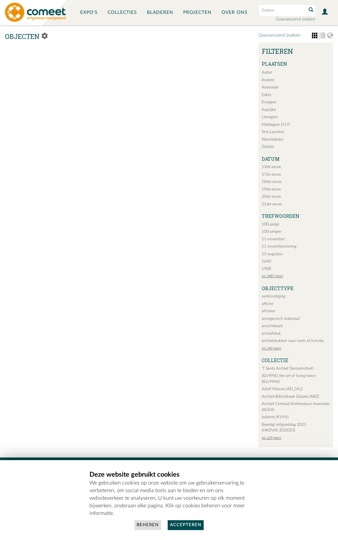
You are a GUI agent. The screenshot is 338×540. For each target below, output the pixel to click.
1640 (266, 261)
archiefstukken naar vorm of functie (292, 341)
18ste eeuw (272, 182)
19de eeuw (271, 189)
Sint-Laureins (273, 132)
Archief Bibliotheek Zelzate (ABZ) (290, 396)
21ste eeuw (272, 204)
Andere (268, 80)
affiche (267, 304)
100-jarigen (272, 231)
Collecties (122, 12)
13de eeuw (271, 167)
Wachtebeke (272, 139)
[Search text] (282, 10)
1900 (266, 269)
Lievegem (270, 117)
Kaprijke (269, 110)
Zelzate (268, 147)
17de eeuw (271, 174)
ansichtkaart (272, 326)
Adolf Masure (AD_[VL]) (282, 389)
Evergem (269, 102)
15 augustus (272, 254)
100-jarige (270, 224)
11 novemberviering (279, 246)
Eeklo (266, 95)
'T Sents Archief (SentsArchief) (287, 368)
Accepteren (185, 525)
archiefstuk (271, 333)
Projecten (197, 12)
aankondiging (273, 296)
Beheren (148, 525)
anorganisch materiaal (281, 319)
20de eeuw (271, 196)
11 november (273, 239)
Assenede (270, 87)
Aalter (267, 72)
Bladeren (160, 12)
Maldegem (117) (276, 124)
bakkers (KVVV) (275, 417)
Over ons (234, 12)
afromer (268, 311)
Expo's (89, 12)
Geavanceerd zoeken (295, 19)
